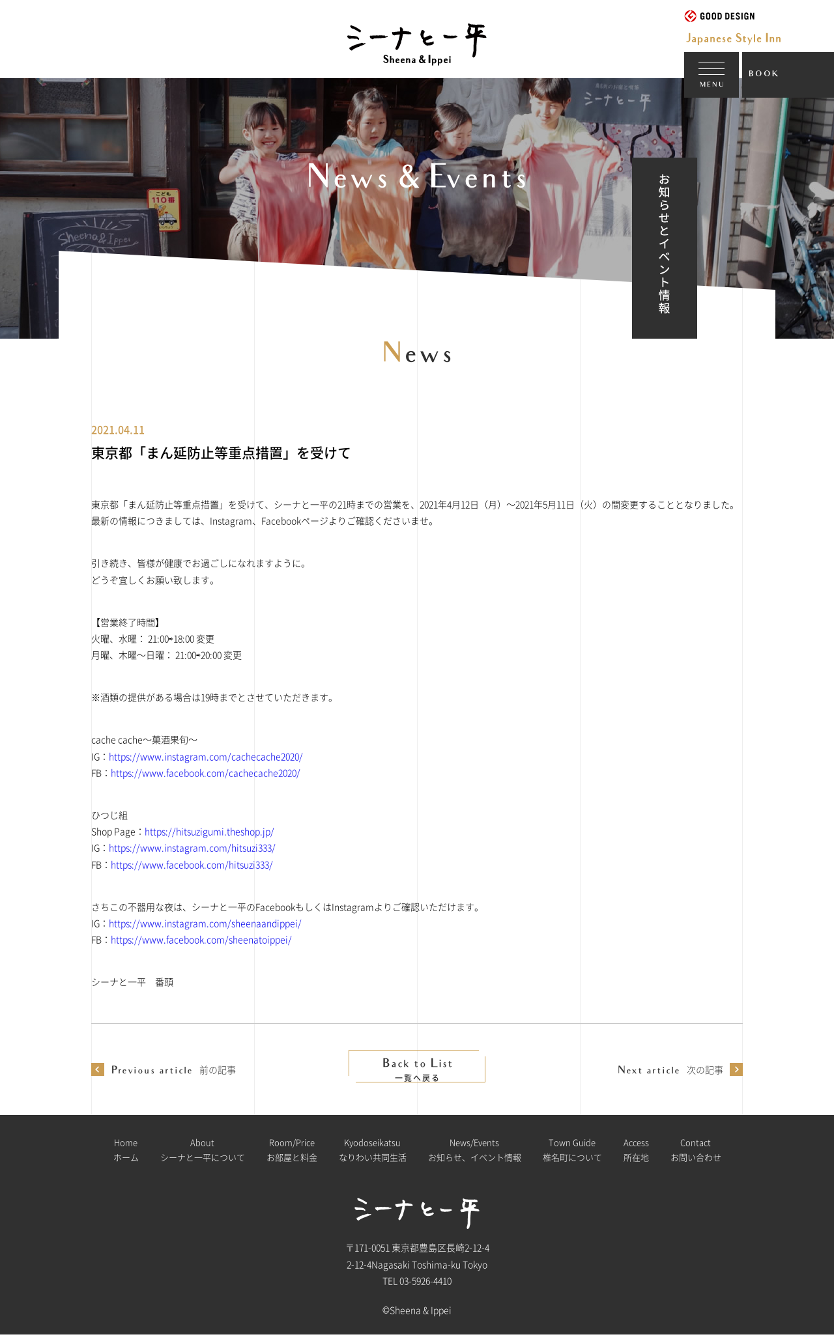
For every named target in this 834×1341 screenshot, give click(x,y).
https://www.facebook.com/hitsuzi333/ (192, 864)
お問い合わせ (695, 1155)
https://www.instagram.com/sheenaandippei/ (205, 922)
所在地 (636, 1155)
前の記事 (173, 1069)
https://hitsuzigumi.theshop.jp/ (209, 831)
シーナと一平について (202, 1155)
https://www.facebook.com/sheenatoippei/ (201, 939)
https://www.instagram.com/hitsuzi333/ (192, 847)
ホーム (126, 1155)
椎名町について (572, 1155)
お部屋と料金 (291, 1155)
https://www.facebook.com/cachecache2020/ (205, 772)
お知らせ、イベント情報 (474, 1155)
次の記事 (670, 1069)
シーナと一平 (364, 65)
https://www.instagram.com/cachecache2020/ (206, 756)
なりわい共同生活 (373, 1155)
